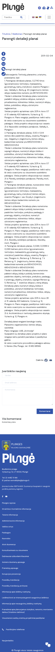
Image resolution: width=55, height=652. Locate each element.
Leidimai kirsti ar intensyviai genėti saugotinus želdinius (25, 598)
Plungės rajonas (9, 503)
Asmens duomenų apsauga (13, 562)
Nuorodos (6, 538)
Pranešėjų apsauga (10, 568)
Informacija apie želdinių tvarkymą (16, 592)
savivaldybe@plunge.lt (19, 480)
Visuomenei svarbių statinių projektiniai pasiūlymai (23, 618)
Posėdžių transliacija (10, 580)
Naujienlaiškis (7, 640)
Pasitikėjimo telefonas (13, 629)
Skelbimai (17, 34)
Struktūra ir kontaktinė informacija (16, 509)
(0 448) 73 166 (11, 478)
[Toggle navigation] (49, 17)
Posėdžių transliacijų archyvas (15, 586)
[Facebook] (46, 360)
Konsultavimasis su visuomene (15, 550)
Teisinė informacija (10, 515)
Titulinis (6, 34)
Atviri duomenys (9, 544)
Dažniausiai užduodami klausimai (15, 556)
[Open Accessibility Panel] (39, 8)
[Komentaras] (27, 396)
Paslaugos (6, 533)
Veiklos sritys (7, 527)
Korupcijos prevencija (11, 574)
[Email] (51, 360)
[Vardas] (27, 375)
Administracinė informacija (13, 521)
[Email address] (27, 382)
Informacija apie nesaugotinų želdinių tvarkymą (21, 603)
